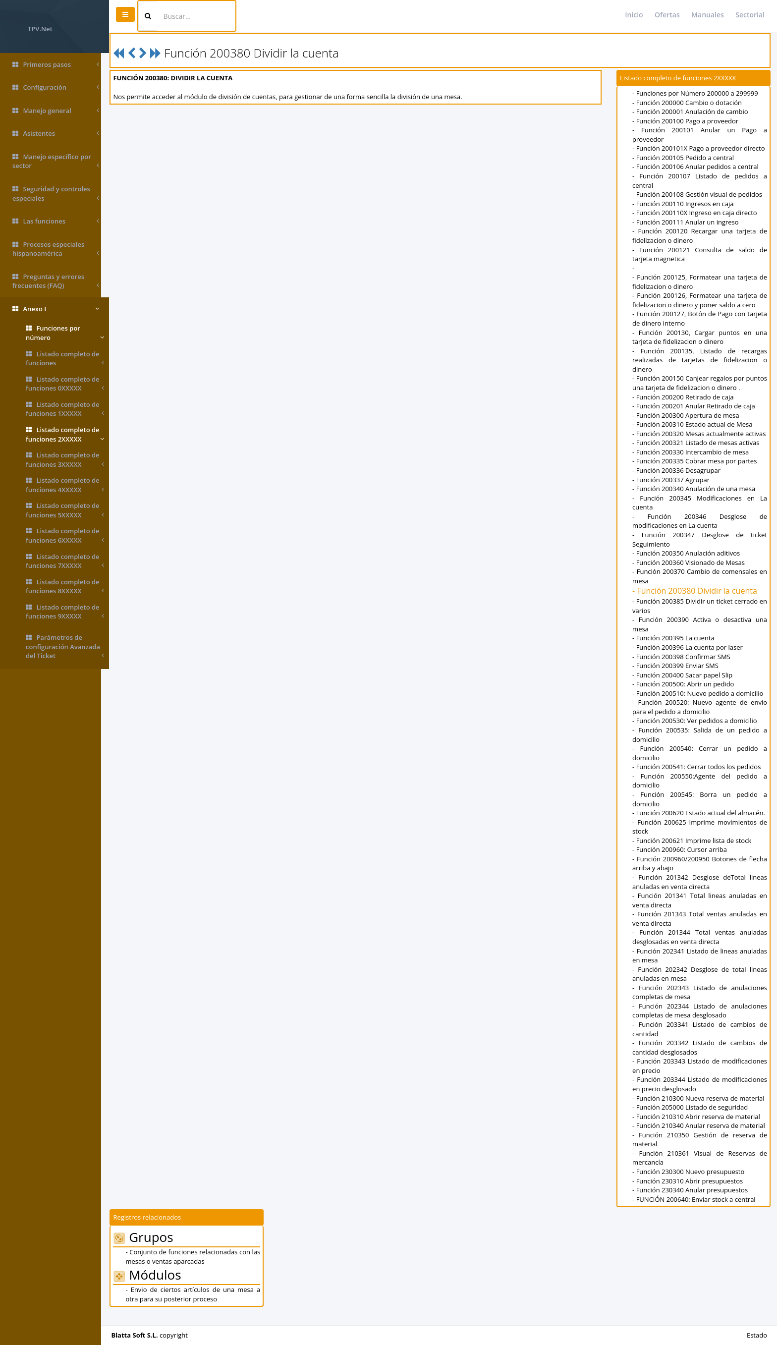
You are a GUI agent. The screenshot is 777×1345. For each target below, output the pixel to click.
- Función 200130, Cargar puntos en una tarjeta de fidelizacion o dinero (700, 337)
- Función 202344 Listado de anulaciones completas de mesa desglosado (700, 1019)
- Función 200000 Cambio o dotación (689, 102)
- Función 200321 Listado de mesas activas (697, 452)
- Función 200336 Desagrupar (678, 479)
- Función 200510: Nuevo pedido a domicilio (699, 702)
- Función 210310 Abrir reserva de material (698, 1125)
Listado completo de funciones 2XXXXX (65, 434)
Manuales (707, 14)
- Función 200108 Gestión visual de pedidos (699, 194)
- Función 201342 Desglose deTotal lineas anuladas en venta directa (700, 891)
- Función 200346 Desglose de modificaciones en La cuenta (700, 530)
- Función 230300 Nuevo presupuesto (690, 1181)
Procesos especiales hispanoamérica (55, 249)
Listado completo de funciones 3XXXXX (65, 459)
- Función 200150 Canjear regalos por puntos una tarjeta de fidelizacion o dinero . (700, 383)
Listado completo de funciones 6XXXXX (65, 535)
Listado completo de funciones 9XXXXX (65, 612)
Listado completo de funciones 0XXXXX (65, 384)
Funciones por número (65, 333)
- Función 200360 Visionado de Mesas (690, 571)
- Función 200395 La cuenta (675, 647)
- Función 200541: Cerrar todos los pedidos (698, 776)
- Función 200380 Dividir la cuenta (696, 600)
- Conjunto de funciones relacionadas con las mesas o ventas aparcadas (199, 1266)
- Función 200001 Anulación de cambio (692, 111)
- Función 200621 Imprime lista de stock (693, 849)
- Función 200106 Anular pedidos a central (697, 166)
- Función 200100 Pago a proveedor (687, 120)
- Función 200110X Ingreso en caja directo (696, 212)
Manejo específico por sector (55, 161)
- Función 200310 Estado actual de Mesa (694, 424)
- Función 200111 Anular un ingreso (687, 222)
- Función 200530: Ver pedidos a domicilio (696, 730)
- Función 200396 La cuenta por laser (689, 656)
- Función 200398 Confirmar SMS (683, 665)
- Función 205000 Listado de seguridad (692, 1116)
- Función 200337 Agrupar (673, 488)
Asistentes (55, 133)
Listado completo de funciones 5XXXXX (65, 510)
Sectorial (750, 14)
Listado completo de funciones (65, 358)
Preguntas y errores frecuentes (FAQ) (55, 281)
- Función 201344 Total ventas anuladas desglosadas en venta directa (700, 946)
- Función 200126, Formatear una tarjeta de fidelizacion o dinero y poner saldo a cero (700, 300)
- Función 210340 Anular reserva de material (700, 1134)
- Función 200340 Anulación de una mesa (695, 498)
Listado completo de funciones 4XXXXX (65, 485)
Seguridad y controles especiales (55, 193)
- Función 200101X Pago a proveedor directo (700, 148)
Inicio (634, 14)
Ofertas (667, 14)
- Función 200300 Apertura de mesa (687, 415)
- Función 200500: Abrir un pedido (685, 693)
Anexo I (55, 309)
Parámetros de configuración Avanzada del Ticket (65, 647)
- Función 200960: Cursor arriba (681, 858)
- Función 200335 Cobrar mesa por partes (696, 470)
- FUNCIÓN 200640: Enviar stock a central (696, 1208)
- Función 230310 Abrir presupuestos (689, 1189)
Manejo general (55, 110)
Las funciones (55, 221)
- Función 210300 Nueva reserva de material (700, 1107)
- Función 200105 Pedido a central (685, 157)
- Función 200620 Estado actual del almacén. (700, 822)
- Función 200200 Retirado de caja (684, 396)
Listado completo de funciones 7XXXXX (65, 561)
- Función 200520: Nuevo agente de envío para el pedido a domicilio (700, 716)
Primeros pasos (55, 64)
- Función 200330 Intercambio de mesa (692, 460)
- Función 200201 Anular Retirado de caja (695, 405)
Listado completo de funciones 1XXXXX (65, 409)
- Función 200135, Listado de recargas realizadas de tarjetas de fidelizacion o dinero (700, 360)
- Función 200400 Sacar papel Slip (684, 683)
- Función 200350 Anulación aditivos (688, 562)
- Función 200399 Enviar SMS (677, 675)
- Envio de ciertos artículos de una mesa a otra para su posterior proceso (199, 1303)
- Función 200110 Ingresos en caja (684, 203)
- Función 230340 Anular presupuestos (692, 1199)
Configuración (55, 87)
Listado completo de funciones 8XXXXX (65, 586)
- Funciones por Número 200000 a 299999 (697, 93)
